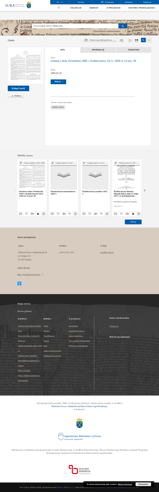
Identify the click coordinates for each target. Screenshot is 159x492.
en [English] (62, 2)
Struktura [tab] (134, 50)
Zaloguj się (114, 326)
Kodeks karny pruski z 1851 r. (94, 192)
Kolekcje (76, 8)
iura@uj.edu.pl (107, 252)
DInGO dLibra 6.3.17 (66, 487)
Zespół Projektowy (77, 331)
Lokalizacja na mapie (52, 356)
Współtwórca (48, 336)
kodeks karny (58, 107)
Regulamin (73, 326)
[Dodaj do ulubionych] (130, 40)
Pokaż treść (18, 88)
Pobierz (15, 95)
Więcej (133, 222)
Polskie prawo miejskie (27, 356)
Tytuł (45, 326)
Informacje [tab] (98, 50)
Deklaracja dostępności (78, 346)
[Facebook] (19, 283)
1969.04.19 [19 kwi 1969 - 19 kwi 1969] (56, 73)
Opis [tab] (62, 50)
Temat (46, 341)
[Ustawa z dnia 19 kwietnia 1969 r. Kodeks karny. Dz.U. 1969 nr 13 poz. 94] (25, 65)
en (149, 40)
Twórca (46, 331)
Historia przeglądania (142, 8)
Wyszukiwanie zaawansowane (106, 31)
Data (45, 346)
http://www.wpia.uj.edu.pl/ (30, 274)
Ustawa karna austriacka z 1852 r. (63, 192)
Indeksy (94, 8)
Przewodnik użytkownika (79, 341)
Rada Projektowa (76, 336)
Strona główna (24, 311)
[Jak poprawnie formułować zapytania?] (125, 31)
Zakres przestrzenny (52, 351)
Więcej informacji (125, 484)
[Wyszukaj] (122, 25)
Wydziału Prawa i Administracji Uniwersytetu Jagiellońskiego (79, 406)
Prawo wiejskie (24, 370)
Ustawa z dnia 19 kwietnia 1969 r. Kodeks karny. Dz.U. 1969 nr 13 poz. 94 (31, 193)
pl (143, 40)
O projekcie (114, 8)
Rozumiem (143, 484)
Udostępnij (128, 2)
